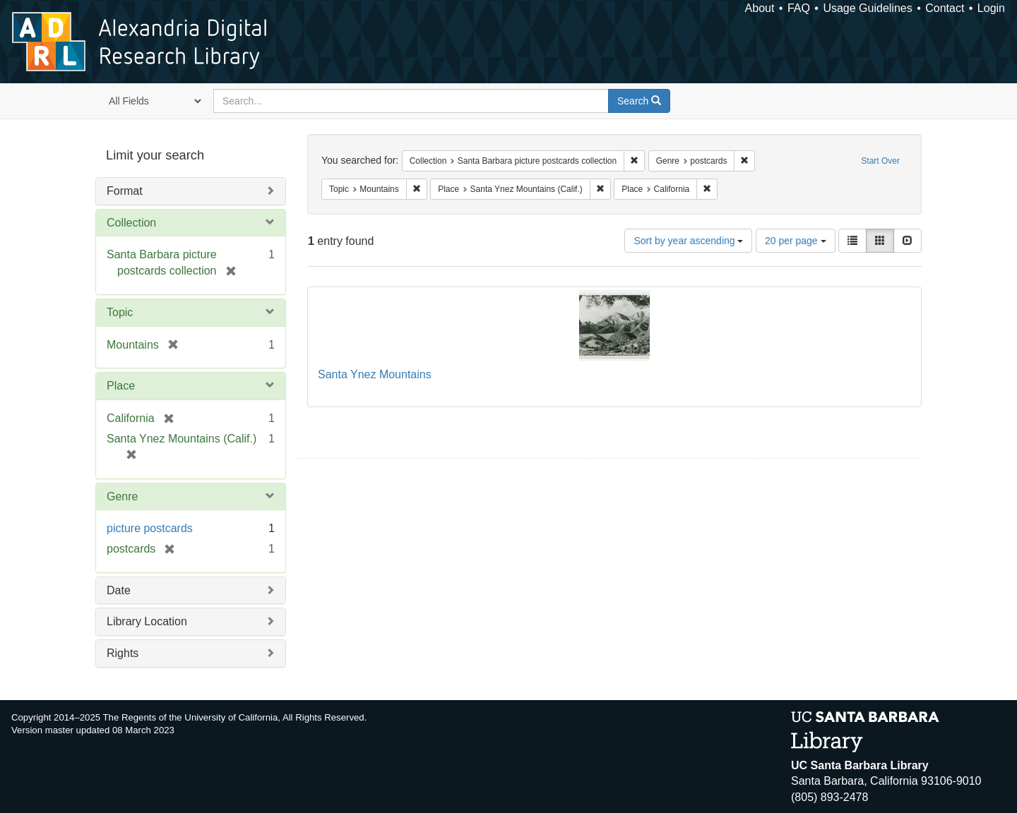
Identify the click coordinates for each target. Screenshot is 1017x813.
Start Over (880, 161)
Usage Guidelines (867, 8)
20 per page (795, 240)
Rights (122, 653)
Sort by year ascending (688, 240)
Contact (944, 8)
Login (991, 8)
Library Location (147, 621)
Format (125, 191)
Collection (131, 223)
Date (119, 590)
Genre (122, 496)
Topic (120, 312)
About (760, 8)
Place (121, 386)
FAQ (798, 8)
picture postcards (150, 528)
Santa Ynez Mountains (375, 374)
